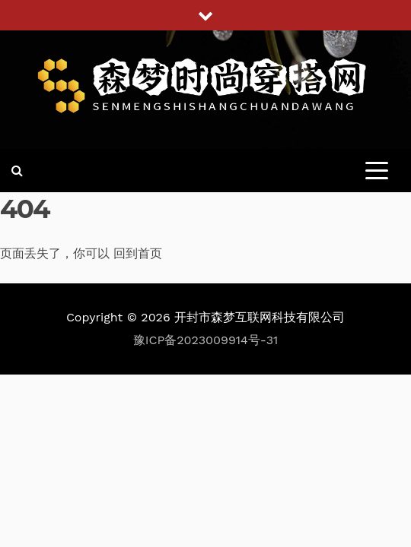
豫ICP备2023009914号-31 (206, 340)
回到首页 (137, 253)
